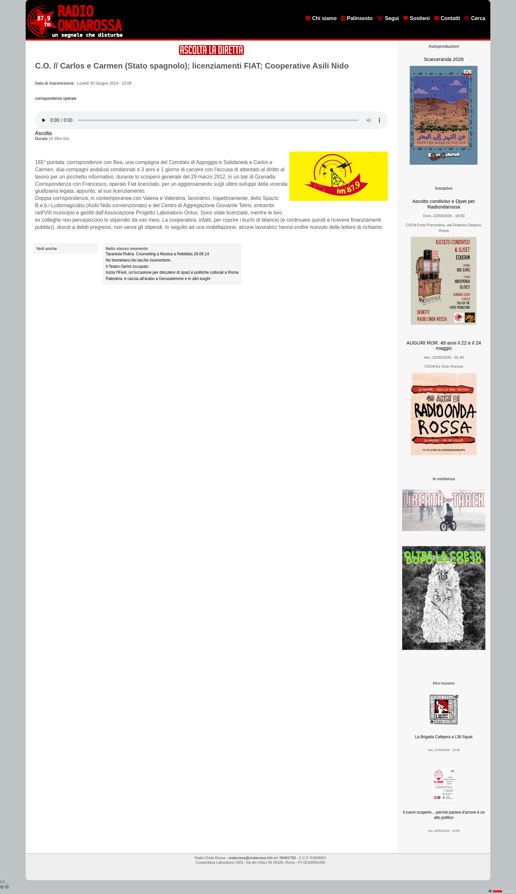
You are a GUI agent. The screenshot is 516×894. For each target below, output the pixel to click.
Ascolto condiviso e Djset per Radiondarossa (443, 204)
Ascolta (43, 133)
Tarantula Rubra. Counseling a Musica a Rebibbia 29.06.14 (157, 254)
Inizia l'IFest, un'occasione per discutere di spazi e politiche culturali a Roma (172, 272)
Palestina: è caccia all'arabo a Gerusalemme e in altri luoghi (158, 278)
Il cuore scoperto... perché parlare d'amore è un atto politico (444, 815)
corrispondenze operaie (55, 98)
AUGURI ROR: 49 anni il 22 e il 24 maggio (443, 345)
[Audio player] (211, 120)
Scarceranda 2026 (444, 59)
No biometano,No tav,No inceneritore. (138, 260)
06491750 (288, 858)
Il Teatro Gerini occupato (127, 266)
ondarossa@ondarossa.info (250, 858)
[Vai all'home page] (74, 36)
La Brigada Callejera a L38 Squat (444, 737)
